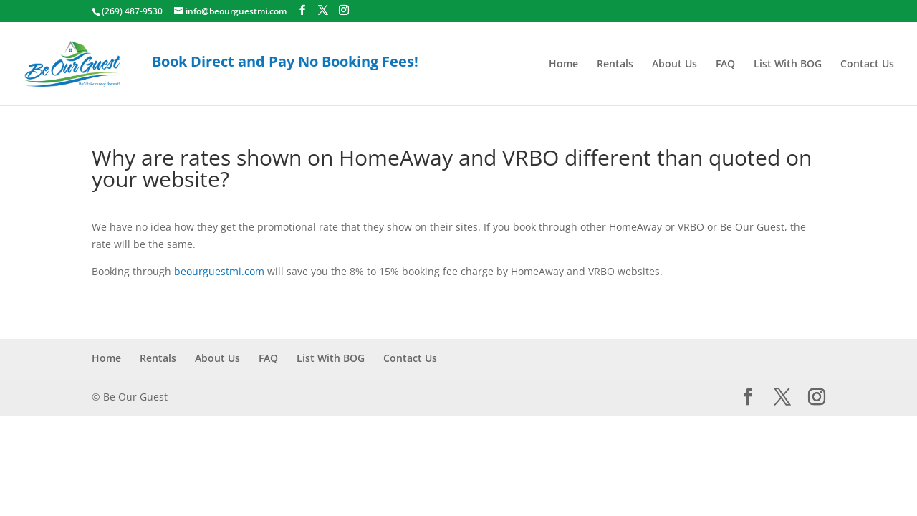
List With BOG (788, 64)
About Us (674, 64)
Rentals (615, 64)
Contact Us (867, 64)
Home (563, 64)
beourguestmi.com (219, 271)
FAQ (725, 64)
